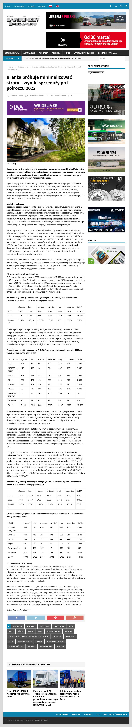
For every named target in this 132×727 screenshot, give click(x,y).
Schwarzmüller (16, 646)
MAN (40, 631)
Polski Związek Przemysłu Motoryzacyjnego (28, 636)
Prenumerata (19, 6)
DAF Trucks (59, 626)
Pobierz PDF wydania (107, 53)
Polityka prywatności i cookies (111, 714)
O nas (7, 6)
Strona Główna (12, 53)
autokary (31, 626)
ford (70, 626)
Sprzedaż (31, 646)
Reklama (31, 6)
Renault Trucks (25, 641)
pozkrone (56, 636)
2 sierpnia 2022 (16, 96)
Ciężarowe (44, 626)
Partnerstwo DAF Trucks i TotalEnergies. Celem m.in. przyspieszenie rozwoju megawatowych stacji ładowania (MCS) (45, 698)
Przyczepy (70, 636)
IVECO (11, 631)
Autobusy (17, 626)
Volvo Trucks (46, 646)
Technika (56, 53)
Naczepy (68, 631)
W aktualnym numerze (84, 53)
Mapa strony (62, 714)
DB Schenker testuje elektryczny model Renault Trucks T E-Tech (70, 695)
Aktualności (29, 53)
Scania (39, 641)
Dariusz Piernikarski (36, 96)
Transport (43, 53)
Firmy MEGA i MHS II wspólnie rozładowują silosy (18, 694)
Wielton (60, 646)
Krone (31, 631)
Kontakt (41, 6)
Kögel (20, 631)
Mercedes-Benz (53, 631)
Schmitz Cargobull (55, 641)
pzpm (11, 641)
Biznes (67, 53)
